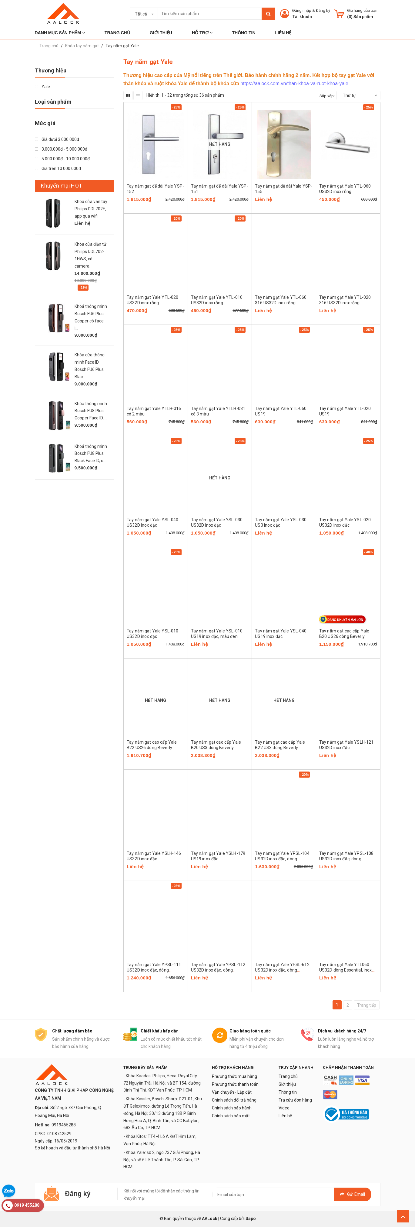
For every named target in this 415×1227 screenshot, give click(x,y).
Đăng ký (323, 10)
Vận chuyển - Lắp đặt (232, 1092)
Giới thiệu (287, 1084)
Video (284, 1107)
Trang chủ (288, 1076)
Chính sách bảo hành (232, 1107)
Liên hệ (285, 1115)
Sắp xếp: (327, 96)
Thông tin (288, 1092)
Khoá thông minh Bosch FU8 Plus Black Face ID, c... (91, 453)
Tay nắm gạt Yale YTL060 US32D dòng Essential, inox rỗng (345, 970)
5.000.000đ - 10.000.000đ (62, 158)
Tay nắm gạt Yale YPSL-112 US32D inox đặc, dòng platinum (218, 970)
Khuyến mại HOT (61, 185)
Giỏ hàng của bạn (362, 10)
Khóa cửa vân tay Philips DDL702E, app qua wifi (91, 208)
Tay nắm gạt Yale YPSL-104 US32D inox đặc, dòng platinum (282, 859)
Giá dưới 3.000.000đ (57, 139)
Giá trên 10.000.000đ (58, 168)
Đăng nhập (301, 10)
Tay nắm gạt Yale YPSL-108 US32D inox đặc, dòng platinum (346, 859)
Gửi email (352, 1194)
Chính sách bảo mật (231, 1115)
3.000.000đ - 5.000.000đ (61, 149)
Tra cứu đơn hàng (295, 1100)
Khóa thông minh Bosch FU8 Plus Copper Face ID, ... (91, 411)
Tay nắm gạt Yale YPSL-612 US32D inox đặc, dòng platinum (282, 970)
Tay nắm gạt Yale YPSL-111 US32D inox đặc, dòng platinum (154, 970)
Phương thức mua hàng (234, 1076)
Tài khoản (302, 16)
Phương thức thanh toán (235, 1084)
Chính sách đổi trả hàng (234, 1100)
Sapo (251, 1218)
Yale (42, 86)
